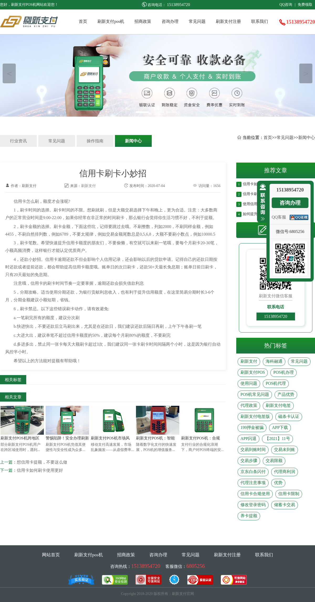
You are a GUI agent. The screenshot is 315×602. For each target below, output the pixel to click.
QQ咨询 (285, 5)
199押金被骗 (252, 427)
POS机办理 (283, 372)
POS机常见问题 (254, 394)
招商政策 (142, 21)
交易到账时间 (253, 449)
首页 (83, 21)
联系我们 (259, 21)
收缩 (261, 202)
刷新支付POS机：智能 (155, 438)
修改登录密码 (253, 504)
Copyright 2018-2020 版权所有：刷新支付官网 (157, 594)
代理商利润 (284, 471)
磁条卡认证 (288, 416)
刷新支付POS (252, 372)
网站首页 (51, 554)
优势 (278, 482)
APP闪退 (248, 438)
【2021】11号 (277, 438)
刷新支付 (88, 186)
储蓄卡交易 (284, 504)
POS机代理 (276, 383)
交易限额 (274, 460)
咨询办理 (170, 21)
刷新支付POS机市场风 (110, 438)
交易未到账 (284, 449)
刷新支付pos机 (110, 21)
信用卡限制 (288, 493)
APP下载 (280, 427)
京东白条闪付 (253, 471)
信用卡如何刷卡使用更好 (40, 470)
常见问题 (197, 21)
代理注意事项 (253, 482)
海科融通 (274, 361)
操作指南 (95, 141)
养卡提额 (248, 515)
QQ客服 (279, 217)
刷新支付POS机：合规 (200, 438)
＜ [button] (9, 73)
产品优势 (285, 394)
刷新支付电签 (278, 405)
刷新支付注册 (228, 21)
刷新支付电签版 (255, 416)
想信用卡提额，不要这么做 (42, 462)
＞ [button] (306, 73)
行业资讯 (18, 141)
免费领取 (305, 5)
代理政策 (248, 405)
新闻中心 (133, 141)
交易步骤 (248, 460)
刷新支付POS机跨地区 (20, 438)
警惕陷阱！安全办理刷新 (67, 438)
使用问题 (248, 383)
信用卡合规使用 (255, 493)
